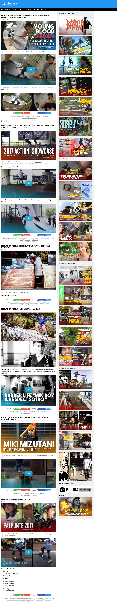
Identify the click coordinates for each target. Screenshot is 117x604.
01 (19, 369)
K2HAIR (36, 411)
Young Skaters (27, 116)
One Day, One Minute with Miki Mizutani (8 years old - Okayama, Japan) (25, 418)
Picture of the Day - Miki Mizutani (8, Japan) (20, 309)
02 (21, 369)
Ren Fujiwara (39, 600)
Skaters (7, 9)
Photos (42, 303)
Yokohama (45, 116)
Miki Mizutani (8, 292)
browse (72, 483)
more (73, 13)
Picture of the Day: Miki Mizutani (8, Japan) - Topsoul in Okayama (26, 246)
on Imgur (8, 295)
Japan (19, 116)
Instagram (26, 113)
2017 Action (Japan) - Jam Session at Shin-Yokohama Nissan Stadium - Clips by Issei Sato (27, 126)
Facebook (41, 113)
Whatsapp (18, 113)
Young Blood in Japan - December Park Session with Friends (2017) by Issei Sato (25, 16)
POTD (47, 303)
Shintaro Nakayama (21, 238)
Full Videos (27, 9)
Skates (15, 9)
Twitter (49, 113)
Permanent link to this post (29, 118)
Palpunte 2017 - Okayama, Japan (15, 499)
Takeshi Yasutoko (9, 163)
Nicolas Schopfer (44, 238)
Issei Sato (13, 116)
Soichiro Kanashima (28, 598)
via (16, 295)
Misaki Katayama (18, 600)
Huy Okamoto (36, 116)
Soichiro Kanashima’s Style (34, 371)
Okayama (21, 303)
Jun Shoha (48, 600)
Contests (19, 598)
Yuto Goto (38, 162)
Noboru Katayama (29, 600)
